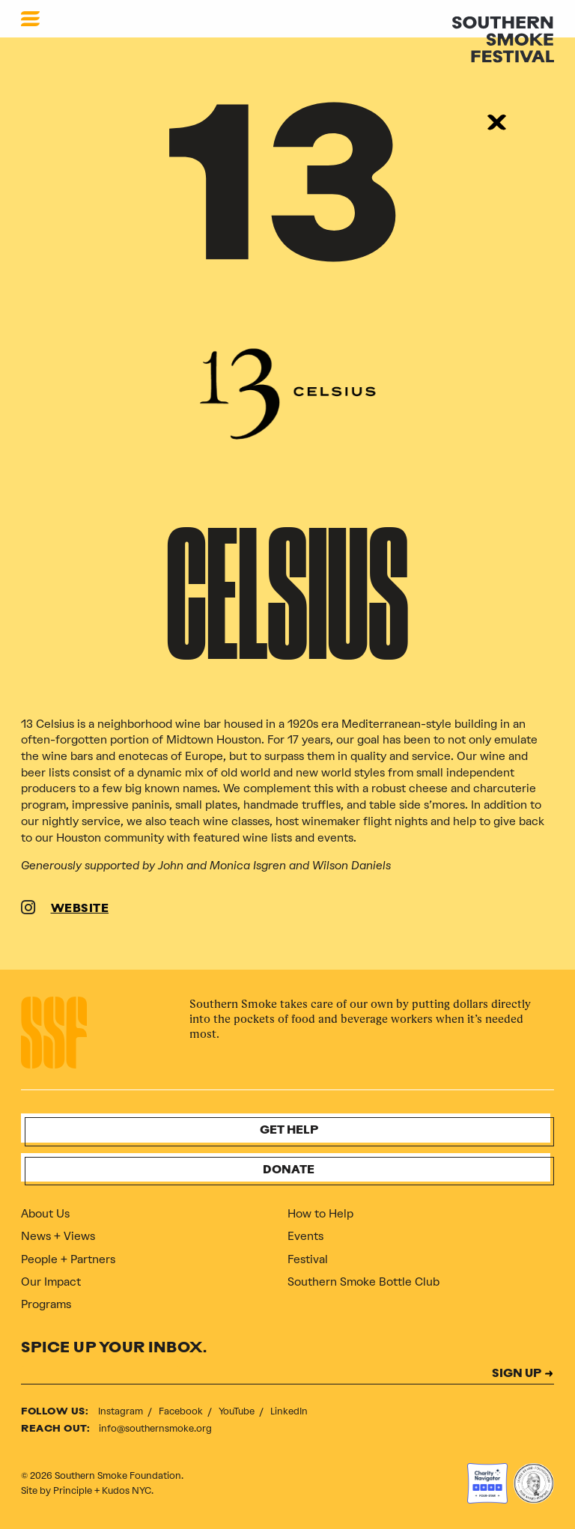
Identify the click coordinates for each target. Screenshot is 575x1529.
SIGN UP (516, 1374)
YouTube (238, 1411)
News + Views (58, 1236)
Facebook (182, 1411)
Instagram (121, 1411)
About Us (45, 1214)
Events (305, 1236)
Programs (46, 1304)
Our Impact (51, 1282)
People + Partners (68, 1259)
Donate (288, 1170)
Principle (72, 1490)
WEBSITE (80, 909)
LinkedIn (289, 1411)
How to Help (320, 1214)
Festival (308, 1259)
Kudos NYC (126, 1490)
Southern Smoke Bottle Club (363, 1282)
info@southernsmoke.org (155, 1428)
